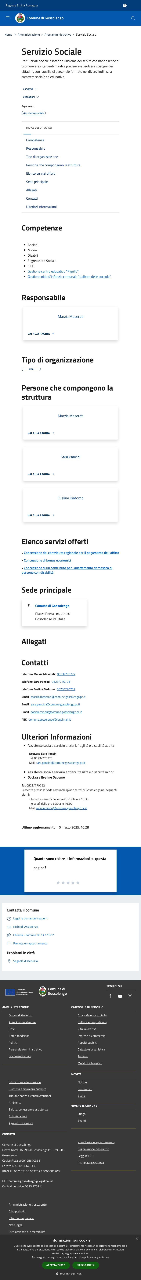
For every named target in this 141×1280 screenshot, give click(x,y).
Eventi (82, 1120)
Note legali (16, 1225)
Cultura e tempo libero (92, 1022)
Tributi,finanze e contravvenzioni (30, 1095)
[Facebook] (110, 996)
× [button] (136, 1238)
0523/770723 (61, 681)
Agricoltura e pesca (21, 1123)
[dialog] (70, 1257)
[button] (70, 1273)
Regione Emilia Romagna (22, 5)
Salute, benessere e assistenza (28, 1109)
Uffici (12, 1029)
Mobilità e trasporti (90, 1063)
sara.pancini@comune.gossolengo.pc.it (55, 704)
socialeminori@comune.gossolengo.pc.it (56, 712)
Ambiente (15, 1102)
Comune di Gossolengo (52, 605)
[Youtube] (120, 996)
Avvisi (81, 1096)
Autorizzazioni (18, 1116)
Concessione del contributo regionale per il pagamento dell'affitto (71, 552)
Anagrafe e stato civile (92, 1015)
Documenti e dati (20, 1056)
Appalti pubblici (87, 1042)
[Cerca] (133, 18)
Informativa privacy (21, 1218)
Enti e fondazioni (19, 1035)
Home (8, 34)
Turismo (83, 1056)
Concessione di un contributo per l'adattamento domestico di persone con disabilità (67, 570)
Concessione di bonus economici (47, 560)
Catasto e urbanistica (91, 1049)
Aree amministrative (58, 34)
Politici (13, 1042)
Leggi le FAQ (86, 1155)
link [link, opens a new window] (107, 1257)
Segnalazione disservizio (93, 1149)
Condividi (30, 89)
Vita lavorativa (87, 1029)
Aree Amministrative (22, 1022)
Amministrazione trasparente (28, 1204)
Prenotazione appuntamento (96, 1142)
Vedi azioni (31, 97)
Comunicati (85, 1089)
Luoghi (82, 1113)
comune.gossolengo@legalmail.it (50, 719)
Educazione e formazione (25, 1082)
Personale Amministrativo (25, 1049)
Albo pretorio (17, 1211)
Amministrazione (29, 34)
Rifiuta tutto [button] (86, 1265)
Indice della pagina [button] (39, 128)
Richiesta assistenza (91, 1162)
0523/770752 (66, 689)
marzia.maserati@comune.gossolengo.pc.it (58, 696)
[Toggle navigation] (7, 18)
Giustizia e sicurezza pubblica (27, 1089)
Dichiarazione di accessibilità (27, 1231)
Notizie (82, 1082)
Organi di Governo (20, 1015)
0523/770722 (66, 674)
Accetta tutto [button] (55, 1265)
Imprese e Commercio (91, 1035)
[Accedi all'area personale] (125, 5)
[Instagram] (130, 996)
